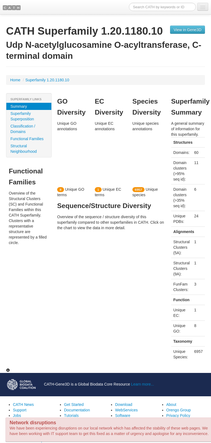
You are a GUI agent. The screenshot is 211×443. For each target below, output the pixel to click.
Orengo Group (178, 410)
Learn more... (142, 384)
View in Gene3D (187, 29)
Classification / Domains (22, 129)
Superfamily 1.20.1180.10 (47, 80)
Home (15, 80)
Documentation (77, 410)
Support (19, 410)
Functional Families (27, 139)
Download (123, 404)
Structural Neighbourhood (23, 149)
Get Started (74, 404)
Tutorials (71, 415)
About (171, 404)
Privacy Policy (178, 415)
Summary (18, 106)
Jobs (17, 415)
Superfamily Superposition (22, 116)
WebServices (126, 410)
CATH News (23, 404)
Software (122, 415)
